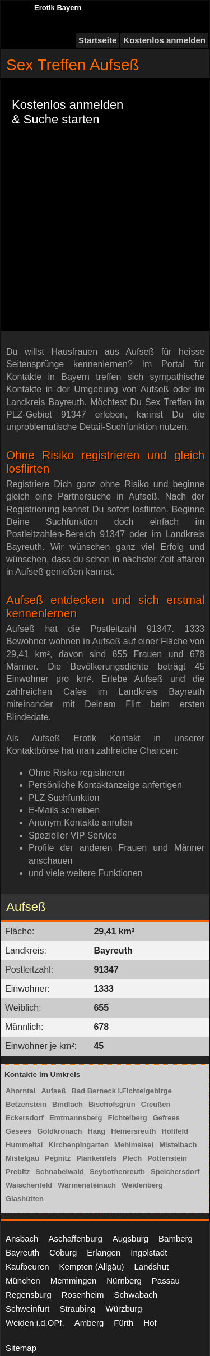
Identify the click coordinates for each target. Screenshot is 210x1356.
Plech (132, 1158)
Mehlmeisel (133, 1144)
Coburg (63, 1252)
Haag (96, 1131)
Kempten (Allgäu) (91, 1266)
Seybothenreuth (117, 1171)
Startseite (97, 40)
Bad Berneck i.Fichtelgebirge (122, 1091)
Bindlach (67, 1104)
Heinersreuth (133, 1131)
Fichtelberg (127, 1118)
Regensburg (29, 1294)
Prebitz (18, 1171)
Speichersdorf (175, 1171)
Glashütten (25, 1198)
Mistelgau (22, 1158)
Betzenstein (26, 1104)
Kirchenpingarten (78, 1144)
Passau (166, 1280)
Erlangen (103, 1252)
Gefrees (166, 1118)
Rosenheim (83, 1294)
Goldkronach (59, 1131)
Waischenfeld (29, 1185)
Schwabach (136, 1294)
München (23, 1280)
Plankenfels (96, 1158)
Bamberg (175, 1238)
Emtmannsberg (75, 1118)
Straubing (77, 1308)
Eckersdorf (25, 1118)
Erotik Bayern (58, 7)
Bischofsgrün (112, 1104)
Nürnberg (124, 1280)
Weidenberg (142, 1185)
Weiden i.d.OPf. (35, 1322)
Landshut (151, 1266)
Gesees (18, 1131)
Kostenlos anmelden (164, 40)
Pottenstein (167, 1158)
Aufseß (53, 1091)
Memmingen (73, 1280)
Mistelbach (178, 1144)
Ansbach (22, 1238)
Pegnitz (58, 1158)
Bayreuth (22, 1252)
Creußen (156, 1104)
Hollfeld (174, 1131)
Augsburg (130, 1238)
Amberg (89, 1322)
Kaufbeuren (27, 1266)
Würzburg (124, 1308)
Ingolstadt (148, 1252)
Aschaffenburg (75, 1238)
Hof (149, 1322)
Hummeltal (24, 1144)
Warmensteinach (87, 1185)
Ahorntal (20, 1091)
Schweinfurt (27, 1308)
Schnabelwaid (59, 1171)
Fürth (123, 1322)
